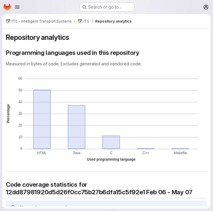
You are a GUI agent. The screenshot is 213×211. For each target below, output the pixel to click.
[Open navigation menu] (17, 7)
